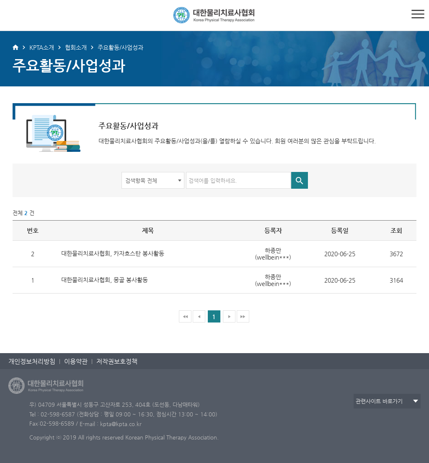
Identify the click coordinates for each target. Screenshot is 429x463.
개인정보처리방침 (31, 361)
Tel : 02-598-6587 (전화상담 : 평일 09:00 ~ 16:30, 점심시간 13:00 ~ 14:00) (123, 414)
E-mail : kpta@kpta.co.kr (111, 424)
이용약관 (76, 361)
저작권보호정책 (116, 361)
